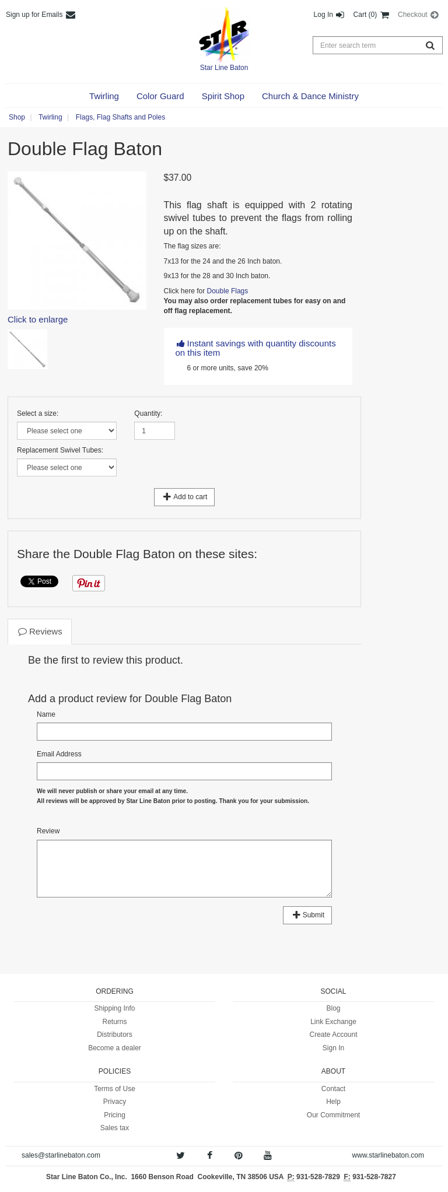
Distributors (114, 1034)
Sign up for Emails (41, 14)
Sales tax (114, 1128)
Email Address (59, 754)
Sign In (333, 1048)
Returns (114, 1022)
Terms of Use (114, 1089)
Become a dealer (114, 1048)
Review (48, 831)
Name (46, 714)
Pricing (114, 1115)
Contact (333, 1089)
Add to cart (185, 497)
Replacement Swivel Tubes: (60, 450)
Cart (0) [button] (372, 14)
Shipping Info (114, 1008)
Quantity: (148, 413)
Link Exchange (333, 1022)
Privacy (114, 1102)
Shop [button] (17, 117)
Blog (333, 1008)
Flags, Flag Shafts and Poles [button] (120, 117)
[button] (104, 96)
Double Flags (228, 291)
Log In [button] (330, 14)
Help (333, 1102)
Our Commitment (333, 1115)
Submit (307, 915)
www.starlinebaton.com (388, 1155)
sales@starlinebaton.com (61, 1155)
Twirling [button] (50, 117)
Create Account (333, 1034)
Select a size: (37, 413)
